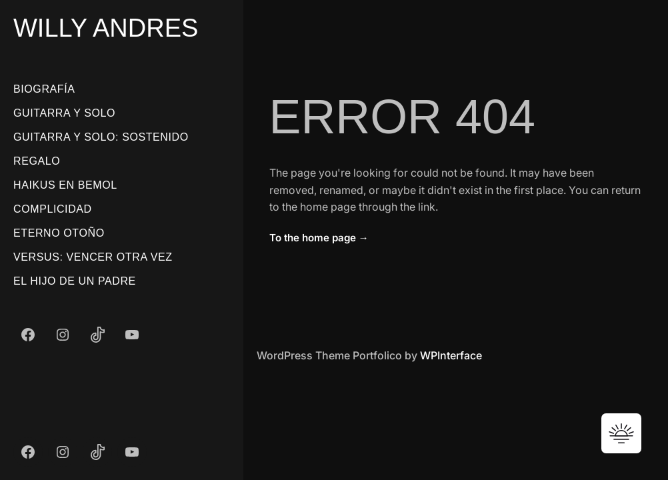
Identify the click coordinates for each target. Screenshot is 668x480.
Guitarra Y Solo (64, 113)
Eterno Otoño (59, 233)
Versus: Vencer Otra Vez (93, 257)
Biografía (44, 89)
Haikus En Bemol (65, 185)
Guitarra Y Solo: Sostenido (101, 137)
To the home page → (319, 237)
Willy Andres (105, 28)
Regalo (36, 161)
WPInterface (451, 355)
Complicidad (52, 209)
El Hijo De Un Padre (74, 281)
